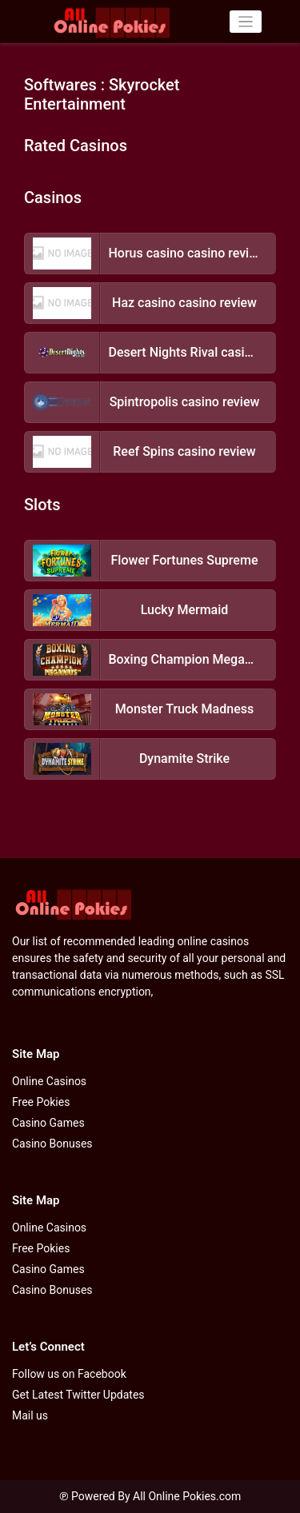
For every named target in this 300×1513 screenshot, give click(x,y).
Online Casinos (49, 1081)
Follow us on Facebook (69, 1373)
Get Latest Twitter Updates (78, 1394)
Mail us (30, 1415)
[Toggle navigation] (246, 22)
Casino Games (48, 1122)
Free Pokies (41, 1102)
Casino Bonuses (52, 1143)
